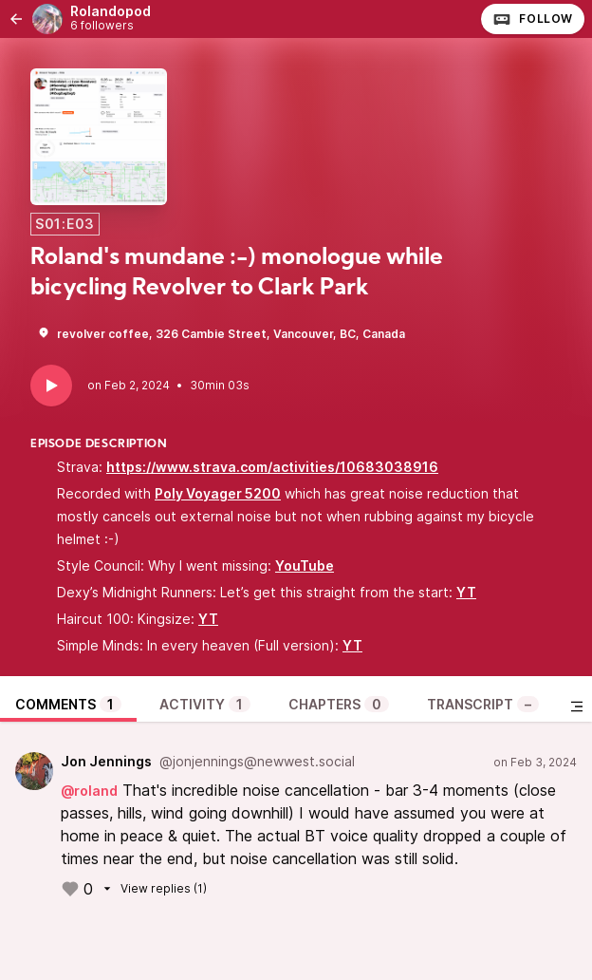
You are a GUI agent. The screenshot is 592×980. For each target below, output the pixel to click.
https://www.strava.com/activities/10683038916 (272, 467)
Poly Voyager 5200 (218, 493)
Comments (68, 704)
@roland (89, 790)
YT (466, 592)
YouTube (304, 565)
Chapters (338, 704)
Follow (532, 18)
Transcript (483, 704)
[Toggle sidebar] (577, 706)
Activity (204, 704)
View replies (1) (152, 888)
